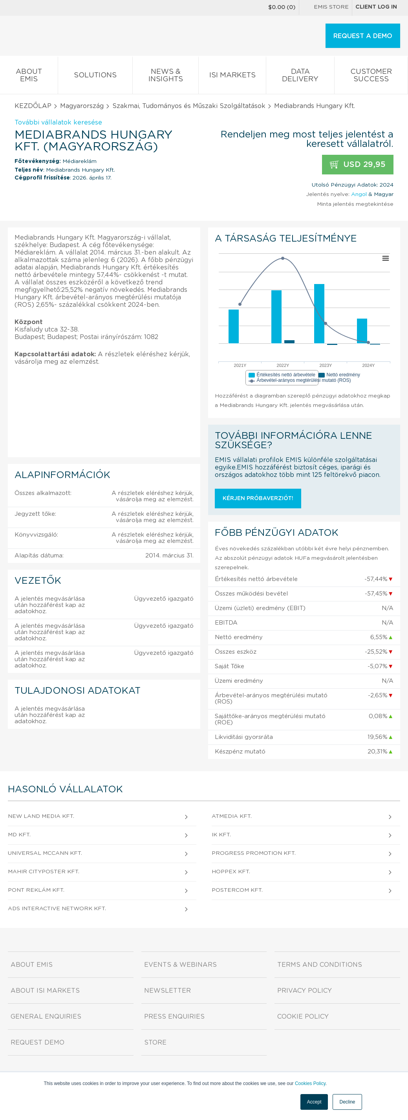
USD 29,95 (358, 165)
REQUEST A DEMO (362, 36)
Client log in (376, 7)
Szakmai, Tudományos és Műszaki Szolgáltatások (188, 106)
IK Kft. (221, 835)
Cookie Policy (303, 1017)
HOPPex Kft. (231, 871)
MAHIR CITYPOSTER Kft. (43, 871)
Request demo (37, 1042)
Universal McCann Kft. (45, 853)
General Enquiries (46, 1017)
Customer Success (371, 77)
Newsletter (167, 991)
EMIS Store (325, 8)
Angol (359, 194)
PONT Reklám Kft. (36, 890)
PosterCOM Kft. (237, 890)
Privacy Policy (304, 991)
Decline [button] (347, 1102)
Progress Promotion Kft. (254, 853)
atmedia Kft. (232, 816)
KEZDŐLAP (33, 106)
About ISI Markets (45, 991)
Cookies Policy (310, 1083)
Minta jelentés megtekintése (355, 204)
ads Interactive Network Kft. (57, 908)
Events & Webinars (180, 965)
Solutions (95, 77)
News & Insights (166, 77)
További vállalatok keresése (58, 122)
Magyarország (82, 106)
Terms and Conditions (319, 965)
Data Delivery (300, 77)
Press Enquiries (174, 1017)
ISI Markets (232, 77)
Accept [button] (314, 1102)
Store (155, 1042)
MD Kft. (19, 835)
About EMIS (29, 77)
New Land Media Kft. (41, 816)
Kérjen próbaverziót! (258, 498)
